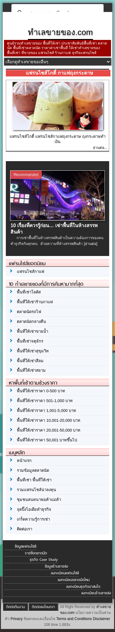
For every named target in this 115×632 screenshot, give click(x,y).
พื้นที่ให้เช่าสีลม (30, 361)
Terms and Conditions (74, 619)
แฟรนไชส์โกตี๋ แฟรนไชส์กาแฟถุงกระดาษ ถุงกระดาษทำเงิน (57, 139)
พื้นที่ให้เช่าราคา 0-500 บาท (41, 391)
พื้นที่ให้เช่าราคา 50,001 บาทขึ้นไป (47, 440)
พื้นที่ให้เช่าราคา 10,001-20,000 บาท (48, 420)
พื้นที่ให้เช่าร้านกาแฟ (35, 302)
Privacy (16, 619)
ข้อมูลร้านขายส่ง (56, 566)
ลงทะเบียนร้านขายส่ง (96, 593)
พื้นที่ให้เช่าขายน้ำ (32, 331)
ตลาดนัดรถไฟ (29, 311)
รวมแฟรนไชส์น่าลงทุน (36, 489)
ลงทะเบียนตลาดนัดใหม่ (74, 580)
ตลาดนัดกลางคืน (31, 321)
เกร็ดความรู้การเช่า (33, 519)
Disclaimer (101, 619)
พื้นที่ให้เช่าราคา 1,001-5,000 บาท (46, 410)
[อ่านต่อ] (91, 244)
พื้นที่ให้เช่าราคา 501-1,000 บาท (45, 400)
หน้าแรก (24, 460)
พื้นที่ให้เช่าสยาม (31, 370)
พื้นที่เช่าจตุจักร (30, 341)
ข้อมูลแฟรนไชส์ (25, 546)
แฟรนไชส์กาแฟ (30, 271)
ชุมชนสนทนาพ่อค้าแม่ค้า (39, 499)
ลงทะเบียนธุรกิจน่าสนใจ (83, 587)
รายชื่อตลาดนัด (36, 553)
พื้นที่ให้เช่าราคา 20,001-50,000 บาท (48, 430)
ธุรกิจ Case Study (44, 559)
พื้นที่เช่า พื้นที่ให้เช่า (34, 480)
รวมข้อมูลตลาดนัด (33, 470)
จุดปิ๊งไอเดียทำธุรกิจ (34, 509)
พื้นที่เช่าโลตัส (29, 292)
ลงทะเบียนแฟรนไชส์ (65, 573)
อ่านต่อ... (100, 147)
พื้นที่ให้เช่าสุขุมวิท (33, 351)
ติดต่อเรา (24, 529)
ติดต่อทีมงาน (15, 607)
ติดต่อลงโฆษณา (43, 607)
